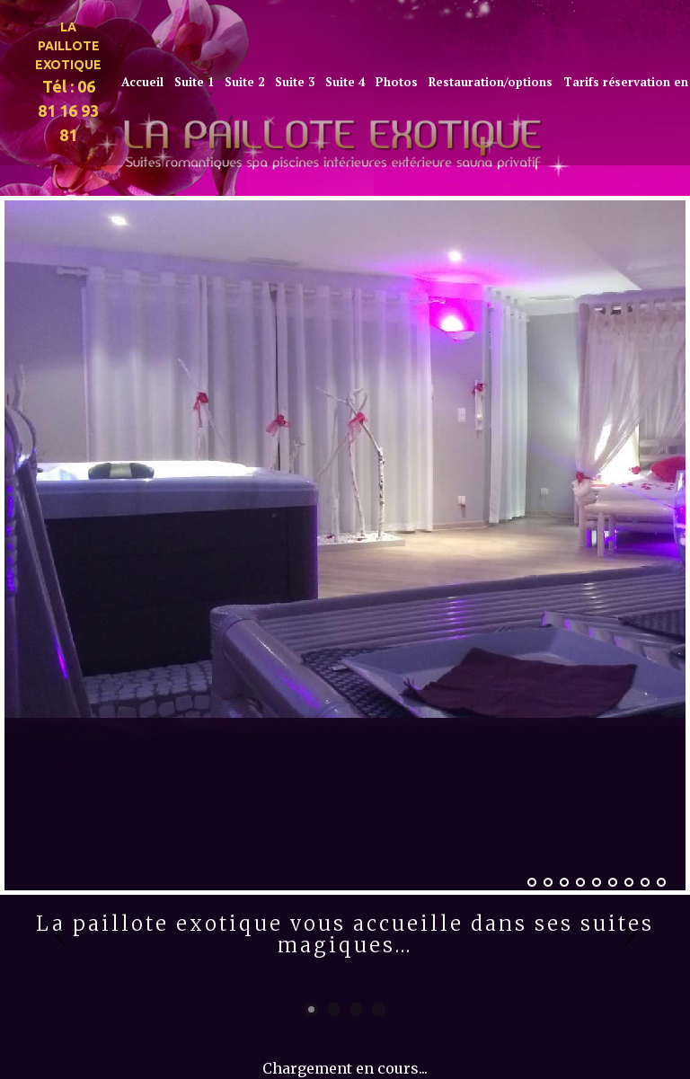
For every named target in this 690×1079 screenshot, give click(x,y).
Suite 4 (345, 82)
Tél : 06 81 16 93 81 (68, 110)
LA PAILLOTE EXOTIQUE (68, 46)
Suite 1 (194, 82)
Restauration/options (491, 82)
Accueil (142, 82)
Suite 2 (244, 82)
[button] (60, 934)
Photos (397, 82)
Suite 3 (294, 82)
